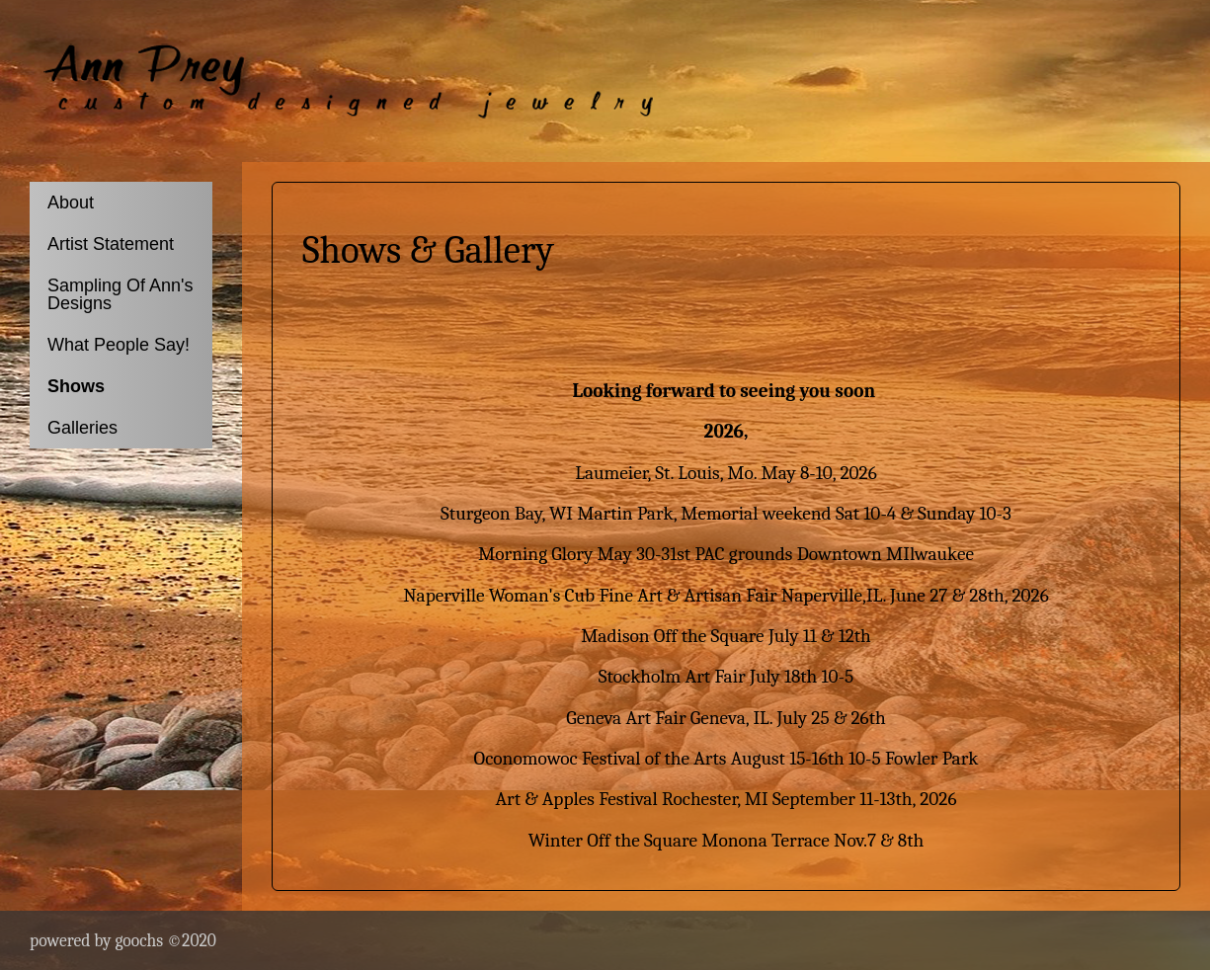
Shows (76, 386)
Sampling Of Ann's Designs (120, 294)
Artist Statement (110, 244)
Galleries (82, 428)
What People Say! (118, 345)
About (70, 202)
